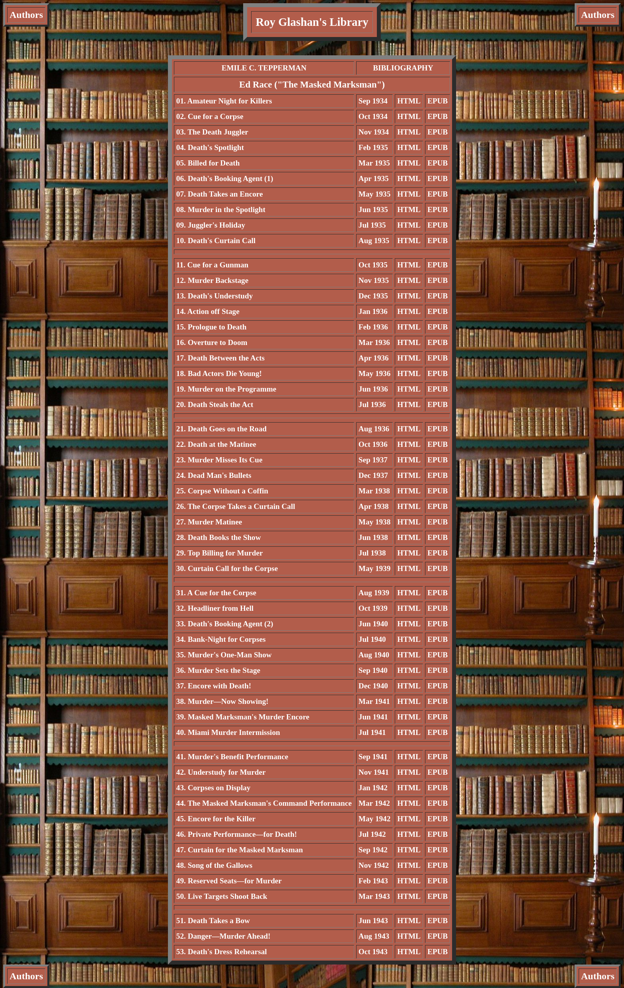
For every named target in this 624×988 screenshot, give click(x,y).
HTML (409, 101)
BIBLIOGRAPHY (403, 68)
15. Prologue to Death (211, 327)
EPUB (437, 101)
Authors (26, 15)
